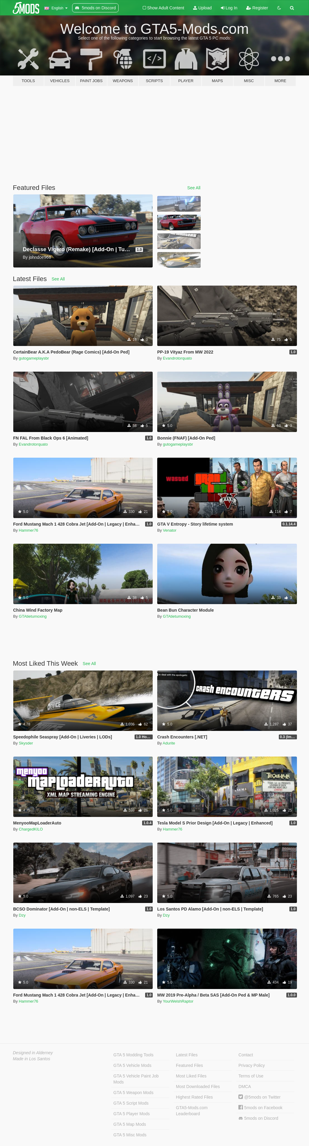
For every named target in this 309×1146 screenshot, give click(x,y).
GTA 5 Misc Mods (129, 1134)
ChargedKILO (31, 829)
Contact (245, 1054)
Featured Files (189, 1065)
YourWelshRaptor (178, 1001)
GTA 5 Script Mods (130, 1103)
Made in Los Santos (31, 1058)
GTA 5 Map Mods (129, 1124)
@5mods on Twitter (259, 1097)
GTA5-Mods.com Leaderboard (192, 1110)
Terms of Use (250, 1076)
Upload (202, 7)
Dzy (22, 915)
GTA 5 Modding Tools (133, 1054)
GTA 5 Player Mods (131, 1113)
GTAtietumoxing (32, 616)
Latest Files (187, 1054)
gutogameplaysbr (34, 358)
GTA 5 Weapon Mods (133, 1092)
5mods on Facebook (260, 1107)
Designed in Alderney (33, 1052)
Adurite (169, 743)
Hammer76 (28, 530)
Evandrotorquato (177, 358)
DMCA (244, 1086)
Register (257, 7)
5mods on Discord (258, 1118)
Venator (170, 530)
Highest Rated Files (194, 1097)
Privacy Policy (251, 1065)
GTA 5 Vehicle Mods (132, 1065)
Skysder (26, 743)
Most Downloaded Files (198, 1086)
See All (194, 187)
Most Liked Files (191, 1076)
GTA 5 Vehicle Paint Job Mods (136, 1079)
